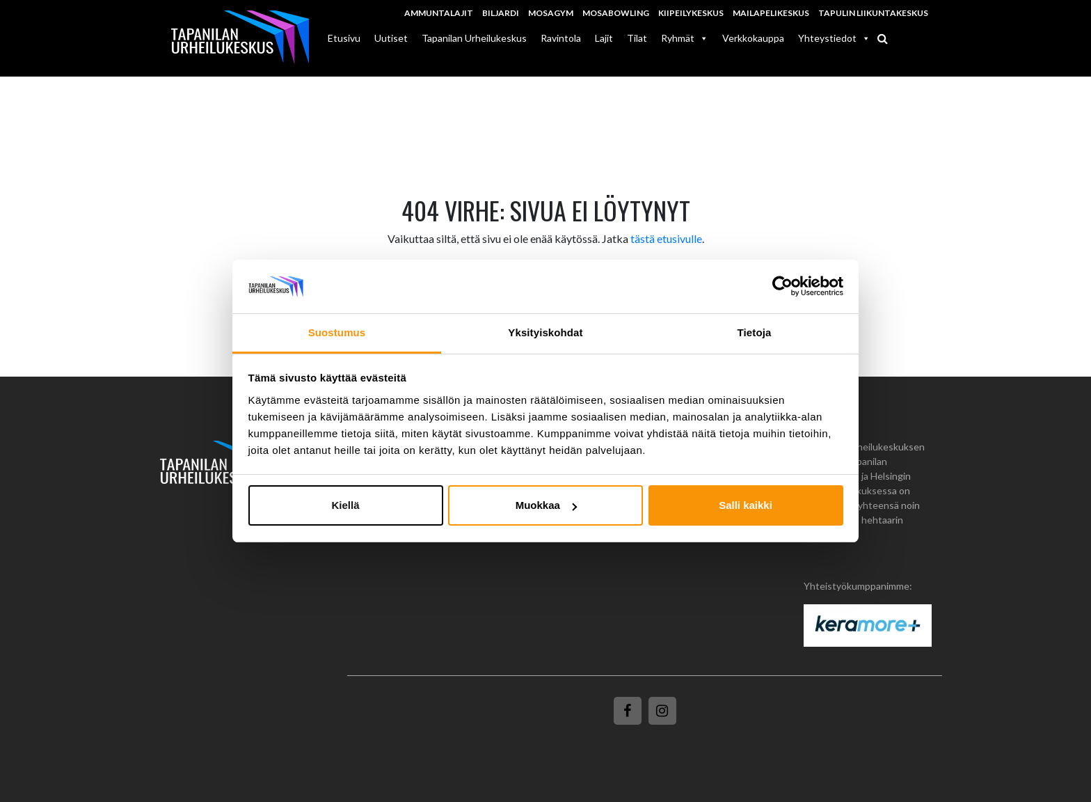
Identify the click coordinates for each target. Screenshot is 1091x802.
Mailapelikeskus (771, 13)
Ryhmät (684, 38)
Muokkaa (546, 505)
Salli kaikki (745, 505)
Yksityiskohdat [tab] (545, 332)
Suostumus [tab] (337, 332)
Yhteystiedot (834, 38)
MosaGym (550, 13)
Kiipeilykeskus (691, 13)
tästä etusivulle (666, 238)
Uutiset (391, 38)
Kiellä (345, 505)
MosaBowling (615, 13)
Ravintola (561, 38)
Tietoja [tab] (755, 332)
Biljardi (500, 13)
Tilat (637, 38)
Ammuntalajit (438, 13)
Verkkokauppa (753, 38)
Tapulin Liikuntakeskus (873, 13)
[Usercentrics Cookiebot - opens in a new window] (782, 286)
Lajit (604, 38)
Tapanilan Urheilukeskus (474, 38)
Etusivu (344, 38)
